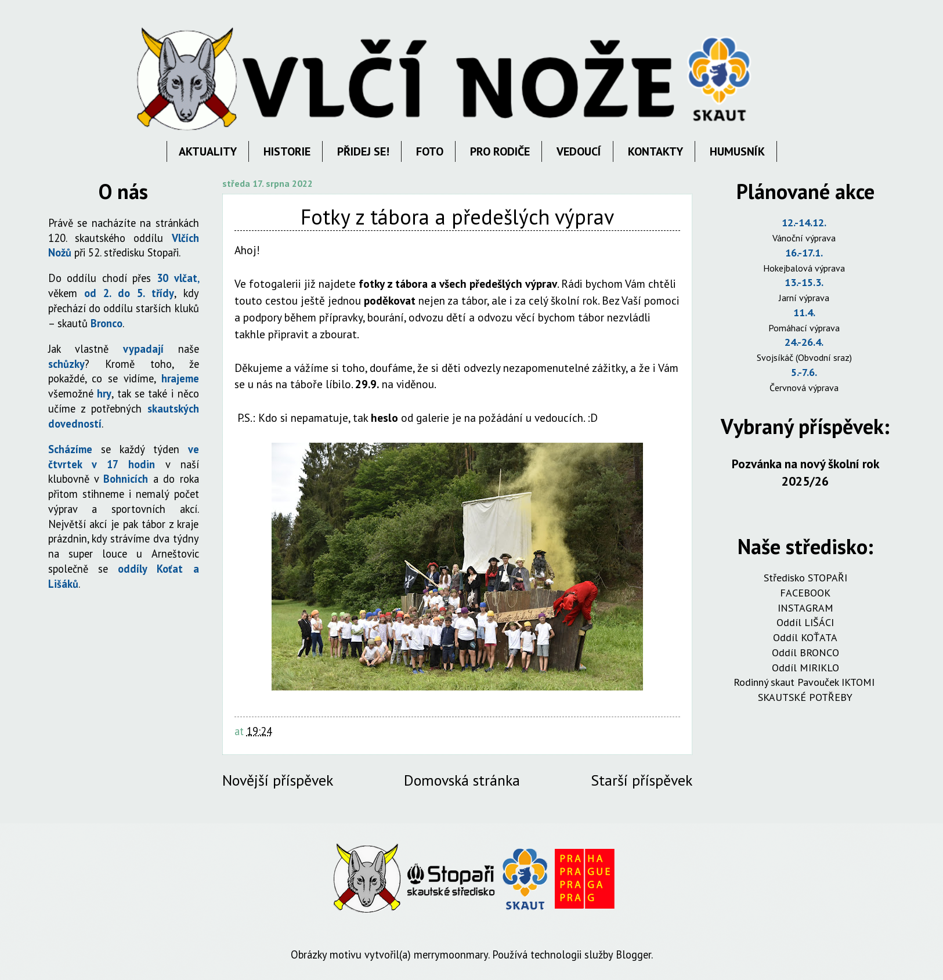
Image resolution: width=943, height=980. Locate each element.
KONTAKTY (655, 151)
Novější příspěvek (277, 780)
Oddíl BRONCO (805, 652)
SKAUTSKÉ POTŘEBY (805, 697)
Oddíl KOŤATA (805, 637)
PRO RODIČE (500, 151)
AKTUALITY (208, 151)
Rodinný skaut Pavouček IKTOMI (805, 682)
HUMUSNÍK (737, 151)
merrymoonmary (451, 954)
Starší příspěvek (641, 780)
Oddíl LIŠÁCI (805, 622)
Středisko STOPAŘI (805, 577)
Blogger (633, 954)
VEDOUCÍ (579, 151)
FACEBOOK (805, 592)
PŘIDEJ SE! (363, 151)
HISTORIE (286, 151)
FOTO (429, 151)
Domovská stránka (462, 780)
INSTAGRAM (805, 607)
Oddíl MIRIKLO (805, 667)
